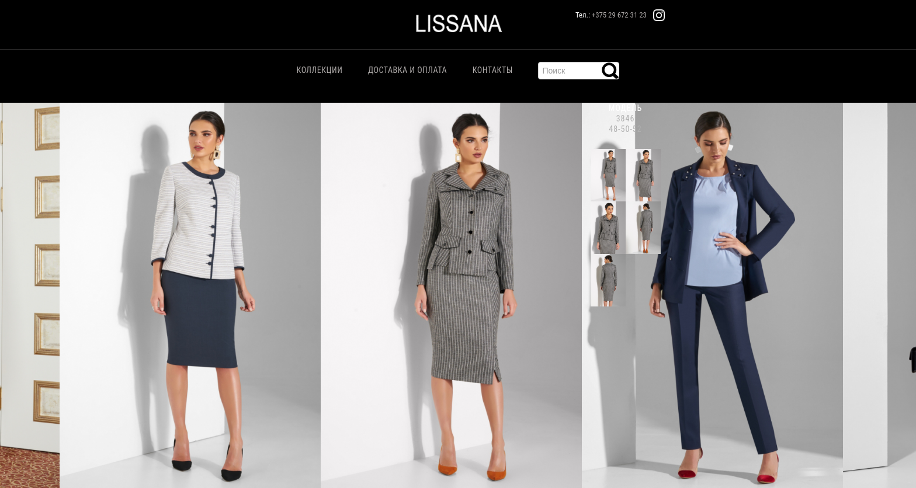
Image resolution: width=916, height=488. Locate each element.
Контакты (493, 70)
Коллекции (320, 70)
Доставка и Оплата (407, 70)
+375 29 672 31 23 (619, 15)
